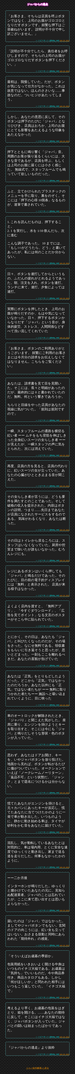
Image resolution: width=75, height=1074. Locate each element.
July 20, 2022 (64, 40)
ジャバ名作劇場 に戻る (37, 1068)
